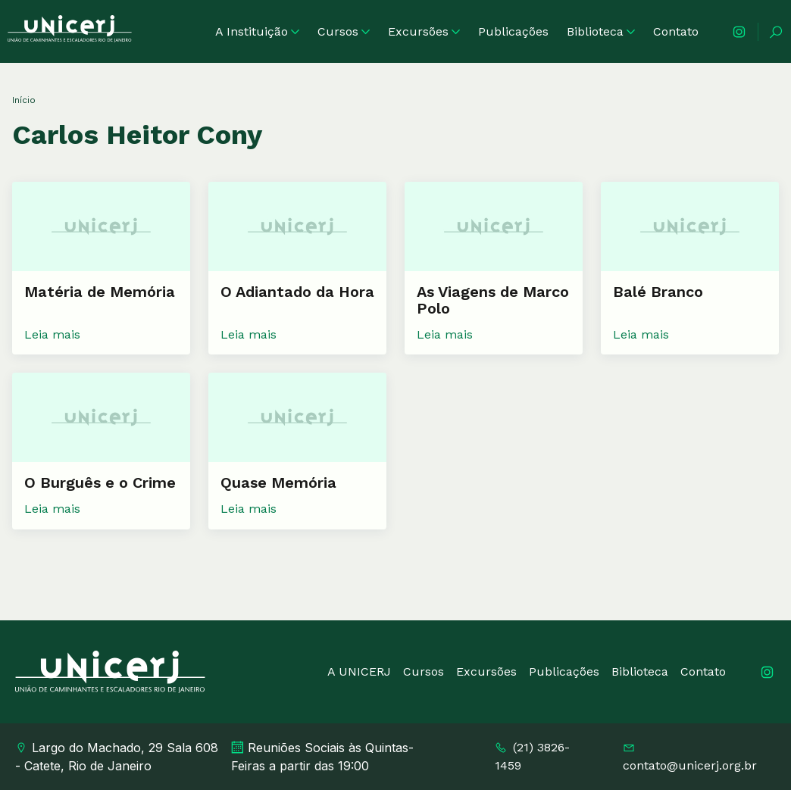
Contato (676, 31)
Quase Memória (278, 482)
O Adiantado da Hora (297, 291)
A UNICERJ (359, 671)
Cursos (343, 31)
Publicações (513, 31)
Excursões (424, 31)
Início (24, 100)
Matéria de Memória (99, 291)
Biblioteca (601, 31)
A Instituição (257, 31)
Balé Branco (658, 291)
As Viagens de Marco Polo (493, 300)
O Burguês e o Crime (100, 482)
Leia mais (52, 334)
